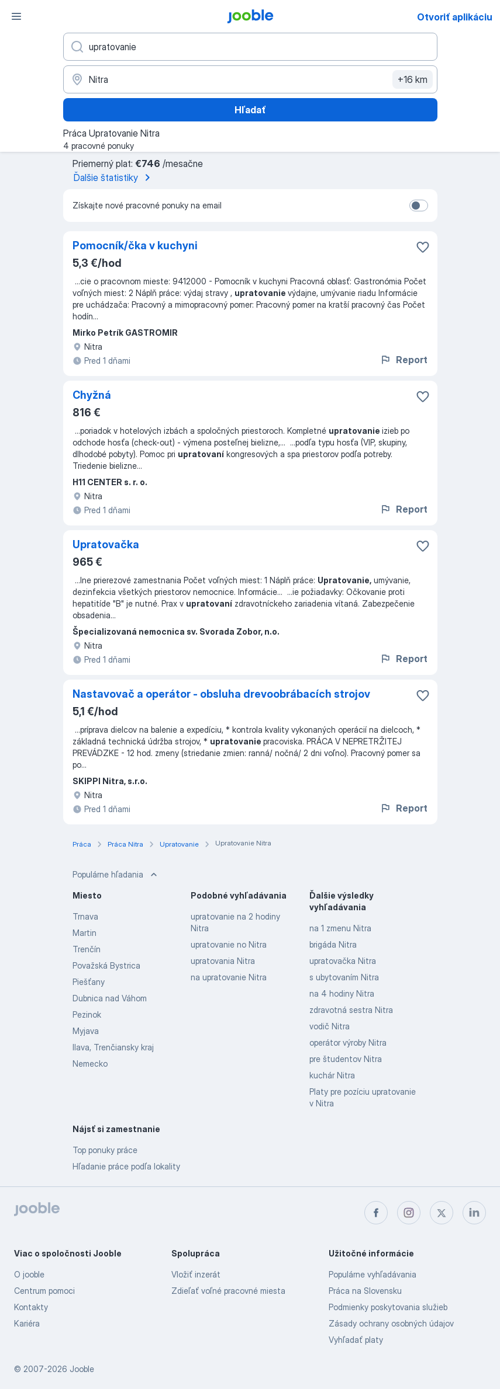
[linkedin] (474, 1212)
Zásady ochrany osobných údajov (391, 1323)
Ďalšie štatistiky (114, 177)
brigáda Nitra (333, 944)
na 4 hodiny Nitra (341, 993)
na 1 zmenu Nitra (340, 928)
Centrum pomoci (44, 1291)
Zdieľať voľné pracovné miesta (228, 1291)
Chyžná (92, 395)
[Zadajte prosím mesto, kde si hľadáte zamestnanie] (250, 79)
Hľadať (250, 110)
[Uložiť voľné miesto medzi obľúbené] (422, 247)
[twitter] (441, 1212)
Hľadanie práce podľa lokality (126, 1166)
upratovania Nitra (223, 961)
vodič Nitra (329, 1026)
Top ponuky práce (105, 1150)
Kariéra (27, 1323)
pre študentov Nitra (345, 1059)
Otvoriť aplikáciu (454, 17)
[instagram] (408, 1212)
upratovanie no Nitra (229, 944)
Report (403, 359)
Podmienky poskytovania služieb (388, 1307)
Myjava (86, 1031)
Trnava (85, 916)
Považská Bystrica (106, 965)
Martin (84, 933)
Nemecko (90, 1063)
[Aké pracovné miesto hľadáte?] (250, 47)
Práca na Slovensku (365, 1291)
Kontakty (31, 1307)
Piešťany (89, 982)
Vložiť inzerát (195, 1274)
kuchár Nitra (332, 1075)
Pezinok (87, 1014)
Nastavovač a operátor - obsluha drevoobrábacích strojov (221, 694)
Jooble (82, 1369)
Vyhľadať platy (356, 1340)
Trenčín (87, 949)
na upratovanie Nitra (229, 977)
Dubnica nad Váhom (110, 998)
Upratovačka (106, 544)
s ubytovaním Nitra (344, 977)
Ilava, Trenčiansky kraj (113, 1047)
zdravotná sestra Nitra (351, 1010)
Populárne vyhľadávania (372, 1274)
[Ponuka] (16, 16)
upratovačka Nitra (342, 961)
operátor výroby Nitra (348, 1042)
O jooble (29, 1274)
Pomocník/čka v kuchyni (135, 245)
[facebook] (376, 1212)
